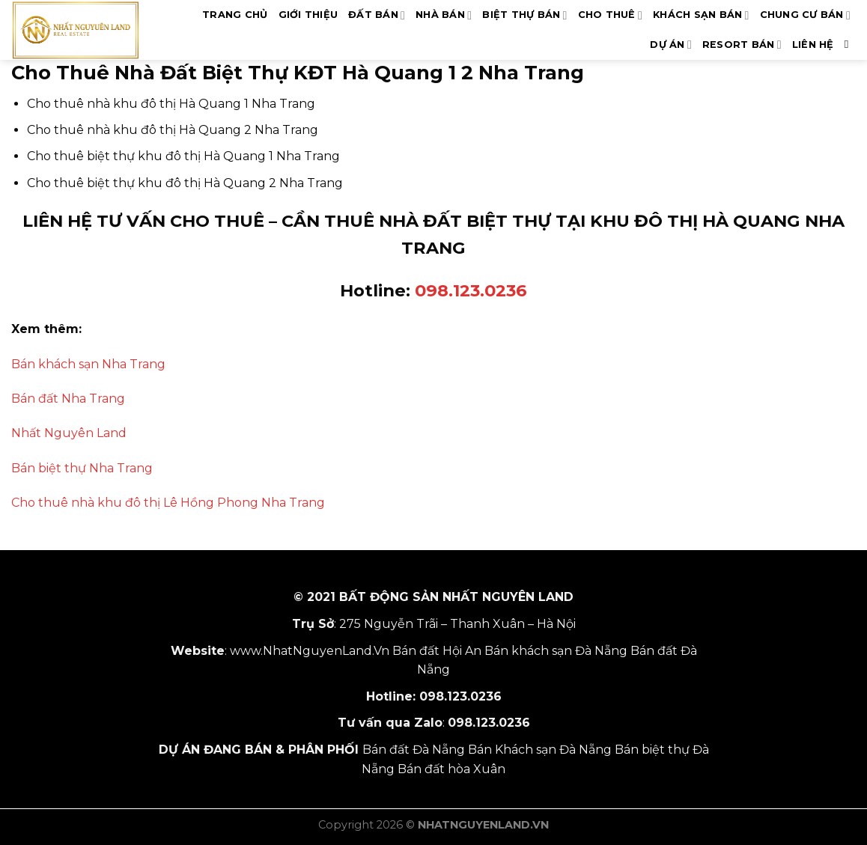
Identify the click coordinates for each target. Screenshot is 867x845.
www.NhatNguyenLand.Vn (309, 651)
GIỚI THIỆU (308, 14)
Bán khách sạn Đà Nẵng (555, 651)
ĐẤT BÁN (376, 15)
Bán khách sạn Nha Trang (88, 364)
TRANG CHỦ (234, 14)
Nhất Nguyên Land (69, 433)
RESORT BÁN (742, 44)
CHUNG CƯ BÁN (805, 15)
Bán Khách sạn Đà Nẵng (540, 749)
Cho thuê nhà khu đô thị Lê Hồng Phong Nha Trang (168, 502)
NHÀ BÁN (444, 15)
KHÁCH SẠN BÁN (701, 15)
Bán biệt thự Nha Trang (82, 468)
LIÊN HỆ (813, 44)
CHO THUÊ (610, 15)
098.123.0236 (471, 290)
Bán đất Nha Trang (68, 398)
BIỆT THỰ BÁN (524, 15)
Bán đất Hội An (436, 651)
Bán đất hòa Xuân (451, 769)
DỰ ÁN (671, 44)
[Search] (850, 44)
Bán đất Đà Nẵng (413, 749)
